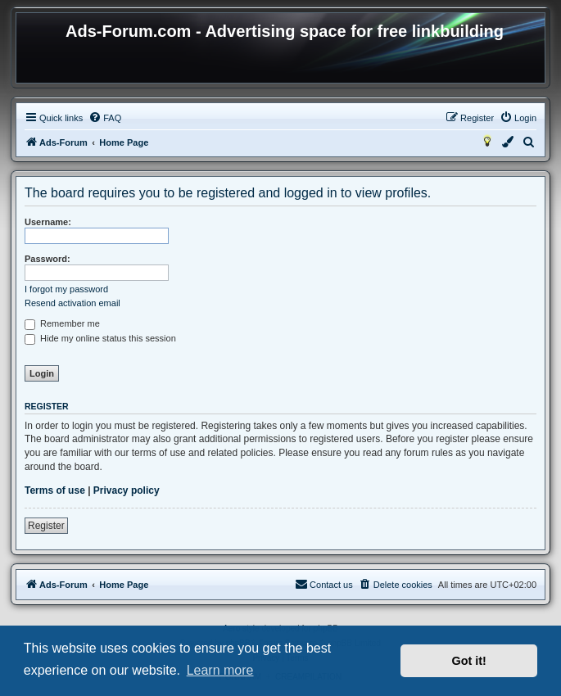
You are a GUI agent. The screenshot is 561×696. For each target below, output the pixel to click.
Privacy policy (126, 490)
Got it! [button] (469, 660)
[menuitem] (104, 118)
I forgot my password (66, 289)
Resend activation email (72, 303)
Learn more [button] (220, 670)
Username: (48, 222)
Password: (47, 259)
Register (46, 525)
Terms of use (55, 490)
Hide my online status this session (100, 338)
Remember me (62, 323)
